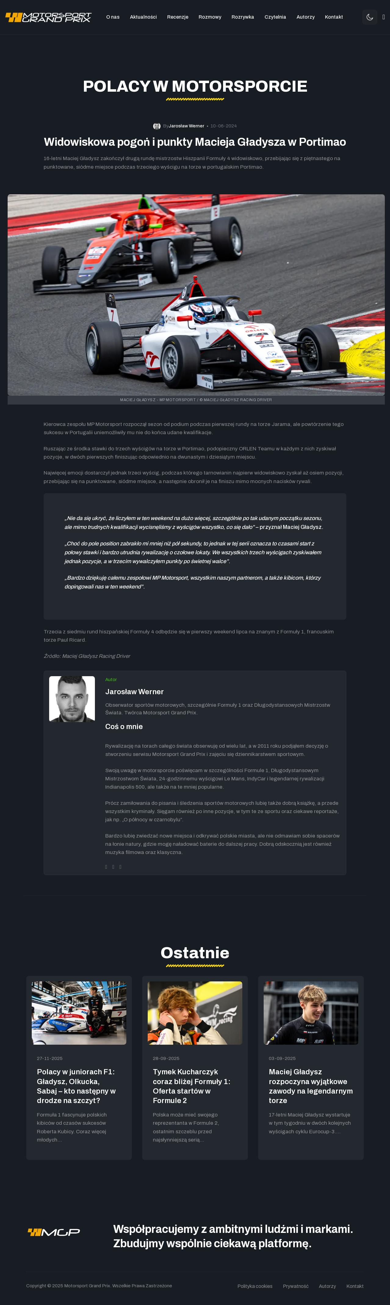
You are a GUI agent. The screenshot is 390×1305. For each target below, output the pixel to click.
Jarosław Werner (134, 692)
